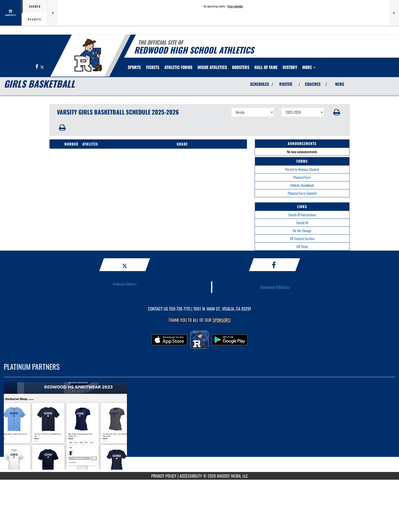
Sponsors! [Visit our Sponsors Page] (222, 320)
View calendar (235, 6)
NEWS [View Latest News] (339, 84)
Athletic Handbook (302, 185)
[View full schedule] (11, 13)
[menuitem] (152, 67)
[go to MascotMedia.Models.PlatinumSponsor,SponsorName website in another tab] (199, 428)
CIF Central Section (302, 238)
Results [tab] (34, 19)
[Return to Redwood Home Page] (88, 55)
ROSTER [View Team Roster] (285, 84)
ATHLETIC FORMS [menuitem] (178, 67)
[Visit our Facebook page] (37, 66)
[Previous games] (52, 13)
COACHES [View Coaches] (313, 84)
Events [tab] (35, 6)
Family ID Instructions (302, 214)
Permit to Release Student (302, 169)
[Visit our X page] (42, 66)
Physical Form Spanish (302, 193)
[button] (336, 112)
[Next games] (394, 13)
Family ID (302, 222)
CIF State (302, 246)
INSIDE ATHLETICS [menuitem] (212, 67)
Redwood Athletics (124, 283)
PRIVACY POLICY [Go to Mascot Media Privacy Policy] (163, 476)
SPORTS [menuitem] (134, 67)
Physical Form (302, 177)
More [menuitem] (308, 67)
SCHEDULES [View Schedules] (259, 84)
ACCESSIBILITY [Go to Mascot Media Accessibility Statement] (190, 476)
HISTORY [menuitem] (290, 67)
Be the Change (302, 230)
